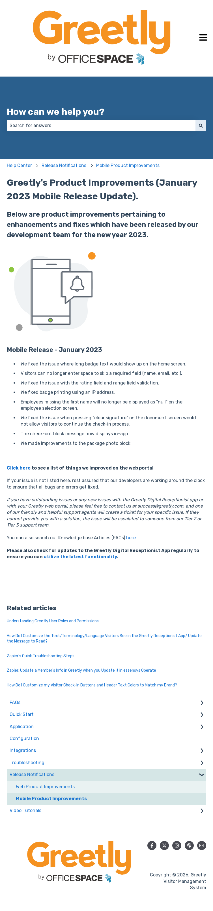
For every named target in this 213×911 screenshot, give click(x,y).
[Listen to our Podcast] (189, 845)
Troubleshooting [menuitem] (27, 762)
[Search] (200, 125)
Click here (19, 468)
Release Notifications (64, 165)
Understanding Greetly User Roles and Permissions (53, 621)
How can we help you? (55, 111)
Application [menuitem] (22, 726)
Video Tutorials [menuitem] (25, 810)
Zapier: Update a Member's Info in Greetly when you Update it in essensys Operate (81, 670)
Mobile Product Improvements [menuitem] (51, 798)
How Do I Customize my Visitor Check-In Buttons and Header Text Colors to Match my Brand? (92, 685)
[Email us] (201, 845)
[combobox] (101, 125)
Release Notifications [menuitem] (32, 774)
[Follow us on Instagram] (176, 845)
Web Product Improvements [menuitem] (45, 786)
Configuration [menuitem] (24, 738)
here (131, 537)
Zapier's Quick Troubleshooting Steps (40, 656)
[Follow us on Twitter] (164, 845)
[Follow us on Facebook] (151, 845)
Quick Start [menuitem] (22, 714)
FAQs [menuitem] (15, 702)
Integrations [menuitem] (23, 750)
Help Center (19, 165)
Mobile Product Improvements (128, 165)
